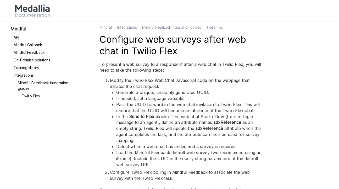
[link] (32, 10)
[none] (324, 27)
